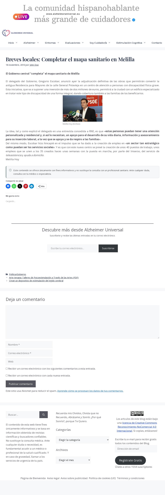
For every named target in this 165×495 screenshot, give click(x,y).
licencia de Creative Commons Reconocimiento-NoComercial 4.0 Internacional (137, 426)
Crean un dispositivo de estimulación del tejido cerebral (36, 280)
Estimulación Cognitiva (132, 42)
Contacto (157, 42)
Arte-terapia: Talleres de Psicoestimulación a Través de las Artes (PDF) (44, 277)
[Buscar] (43, 414)
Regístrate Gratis (130, 460)
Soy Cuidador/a (101, 42)
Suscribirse (108, 248)
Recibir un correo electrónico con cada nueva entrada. (39, 375)
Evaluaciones (76, 42)
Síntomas (53, 42)
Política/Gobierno (17, 274)
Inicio (14, 42)
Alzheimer (33, 42)
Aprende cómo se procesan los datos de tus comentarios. (90, 390)
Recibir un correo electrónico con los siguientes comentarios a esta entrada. (52, 368)
